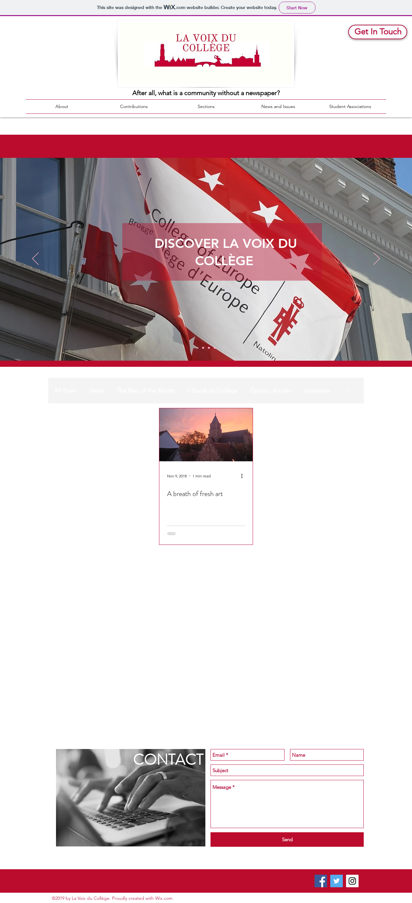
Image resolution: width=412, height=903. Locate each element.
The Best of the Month (146, 390)
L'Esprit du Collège (212, 390)
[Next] (376, 259)
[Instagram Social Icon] (352, 881)
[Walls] (215, 348)
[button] (349, 391)
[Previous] (35, 259)
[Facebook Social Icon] (320, 881)
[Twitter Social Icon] (336, 881)
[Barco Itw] (209, 348)
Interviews (317, 390)
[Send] (287, 839)
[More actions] (244, 476)
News (96, 390)
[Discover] (197, 348)
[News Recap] (203, 348)
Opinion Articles (271, 390)
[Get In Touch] (377, 32)
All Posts (66, 390)
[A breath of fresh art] (206, 434)
